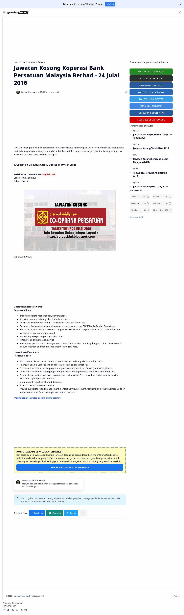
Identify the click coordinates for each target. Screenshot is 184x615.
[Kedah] (170, 196)
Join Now (110, 4)
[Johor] (147, 196)
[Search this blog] (60, 12)
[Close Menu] (179, 4)
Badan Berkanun (16, 39)
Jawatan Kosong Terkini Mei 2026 (159, 147)
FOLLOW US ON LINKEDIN (158, 84)
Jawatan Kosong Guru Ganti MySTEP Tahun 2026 (160, 135)
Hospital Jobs (10, 77)
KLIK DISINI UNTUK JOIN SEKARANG (85, 480)
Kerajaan (12, 34)
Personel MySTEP (12, 60)
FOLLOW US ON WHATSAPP (159, 70)
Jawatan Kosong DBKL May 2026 (158, 186)
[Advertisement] (16, 141)
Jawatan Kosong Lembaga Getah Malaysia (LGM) (158, 160)
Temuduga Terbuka (13, 65)
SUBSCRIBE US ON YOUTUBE (158, 119)
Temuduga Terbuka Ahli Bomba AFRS (158, 174)
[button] (179, 12)
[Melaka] (147, 209)
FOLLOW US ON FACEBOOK (159, 91)
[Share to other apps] (105, 526)
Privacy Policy (9, 605)
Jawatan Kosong (51, 609)
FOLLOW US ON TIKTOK (159, 77)
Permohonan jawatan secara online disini (59, 407)
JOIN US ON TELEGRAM (159, 105)
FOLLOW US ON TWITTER (159, 98)
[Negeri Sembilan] (170, 209)
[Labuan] (170, 202)
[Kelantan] (147, 202)
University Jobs (11, 71)
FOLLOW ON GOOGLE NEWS (158, 112)
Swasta (11, 45)
